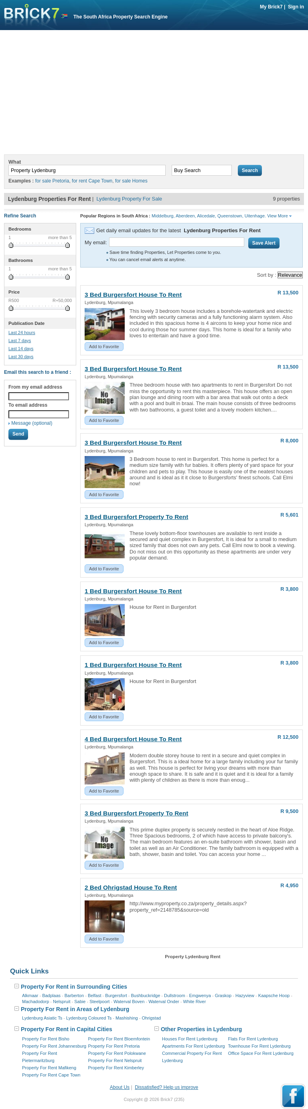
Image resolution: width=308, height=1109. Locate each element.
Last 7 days (19, 340)
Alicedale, (206, 215)
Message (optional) (31, 423)
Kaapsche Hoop (274, 995)
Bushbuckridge (145, 995)
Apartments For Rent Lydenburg (193, 1046)
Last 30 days (20, 356)
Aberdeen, (186, 215)
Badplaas (51, 995)
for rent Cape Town (92, 181)
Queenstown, (230, 215)
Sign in (296, 7)
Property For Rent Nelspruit (115, 1060)
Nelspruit (61, 1001)
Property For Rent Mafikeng (49, 1067)
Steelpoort (99, 1001)
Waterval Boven (128, 1001)
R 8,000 (289, 441)
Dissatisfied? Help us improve (166, 1087)
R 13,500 (288, 293)
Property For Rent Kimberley (116, 1067)
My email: (96, 242)
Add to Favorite (104, 346)
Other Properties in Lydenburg (198, 1029)
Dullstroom (174, 995)
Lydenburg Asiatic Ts (42, 1018)
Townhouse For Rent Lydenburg (259, 1046)
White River (194, 1001)
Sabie (79, 1001)
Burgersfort (116, 995)
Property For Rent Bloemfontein (119, 1038)
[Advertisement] (154, 94)
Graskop (223, 995)
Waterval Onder (163, 1001)
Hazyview (244, 995)
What (14, 162)
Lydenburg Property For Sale (129, 199)
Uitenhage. (255, 215)
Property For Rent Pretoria (114, 1046)
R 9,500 (289, 811)
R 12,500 (288, 737)
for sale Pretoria (52, 181)
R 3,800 (289, 589)
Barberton (74, 995)
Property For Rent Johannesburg (54, 1046)
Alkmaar (30, 995)
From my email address (35, 387)
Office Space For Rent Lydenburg (261, 1053)
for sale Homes (131, 181)
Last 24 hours (21, 332)
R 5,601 (289, 515)
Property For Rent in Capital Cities (63, 1029)
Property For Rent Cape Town (51, 1075)
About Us (120, 1087)
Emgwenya (200, 995)
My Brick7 (271, 7)
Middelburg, (163, 215)
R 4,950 (289, 885)
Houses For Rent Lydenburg (189, 1038)
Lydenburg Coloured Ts (88, 1018)
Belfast (94, 995)
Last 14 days (20, 348)
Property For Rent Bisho (45, 1038)
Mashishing (127, 1018)
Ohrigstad (151, 1018)
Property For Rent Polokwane (117, 1053)
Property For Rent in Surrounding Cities (70, 986)
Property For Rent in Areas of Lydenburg (71, 1009)
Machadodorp (35, 1001)
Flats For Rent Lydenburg (253, 1038)
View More (279, 215)
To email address (27, 405)
